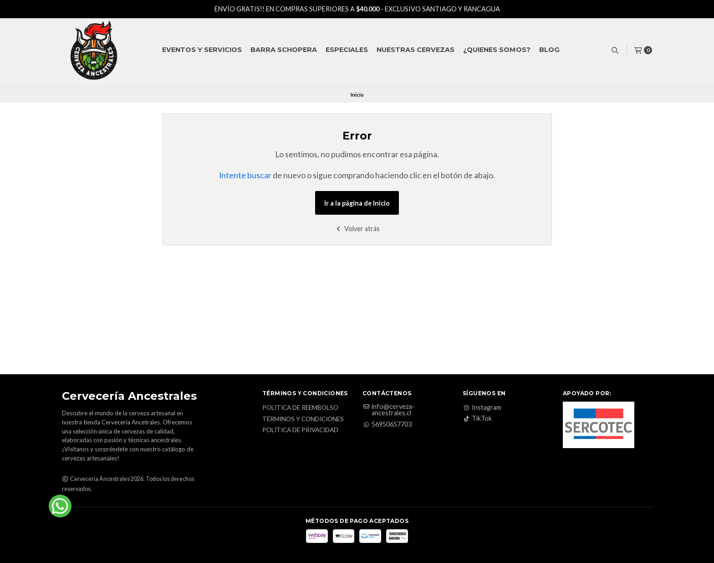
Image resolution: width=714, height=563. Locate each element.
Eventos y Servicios (202, 50)
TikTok (477, 418)
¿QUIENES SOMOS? (496, 50)
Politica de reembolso (300, 408)
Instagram (482, 407)
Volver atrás (357, 228)
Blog (549, 50)
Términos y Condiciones (303, 419)
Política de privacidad (300, 430)
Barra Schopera (283, 50)
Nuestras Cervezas (415, 50)
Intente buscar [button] (245, 175)
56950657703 (387, 424)
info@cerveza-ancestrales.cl (388, 410)
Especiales (347, 50)
